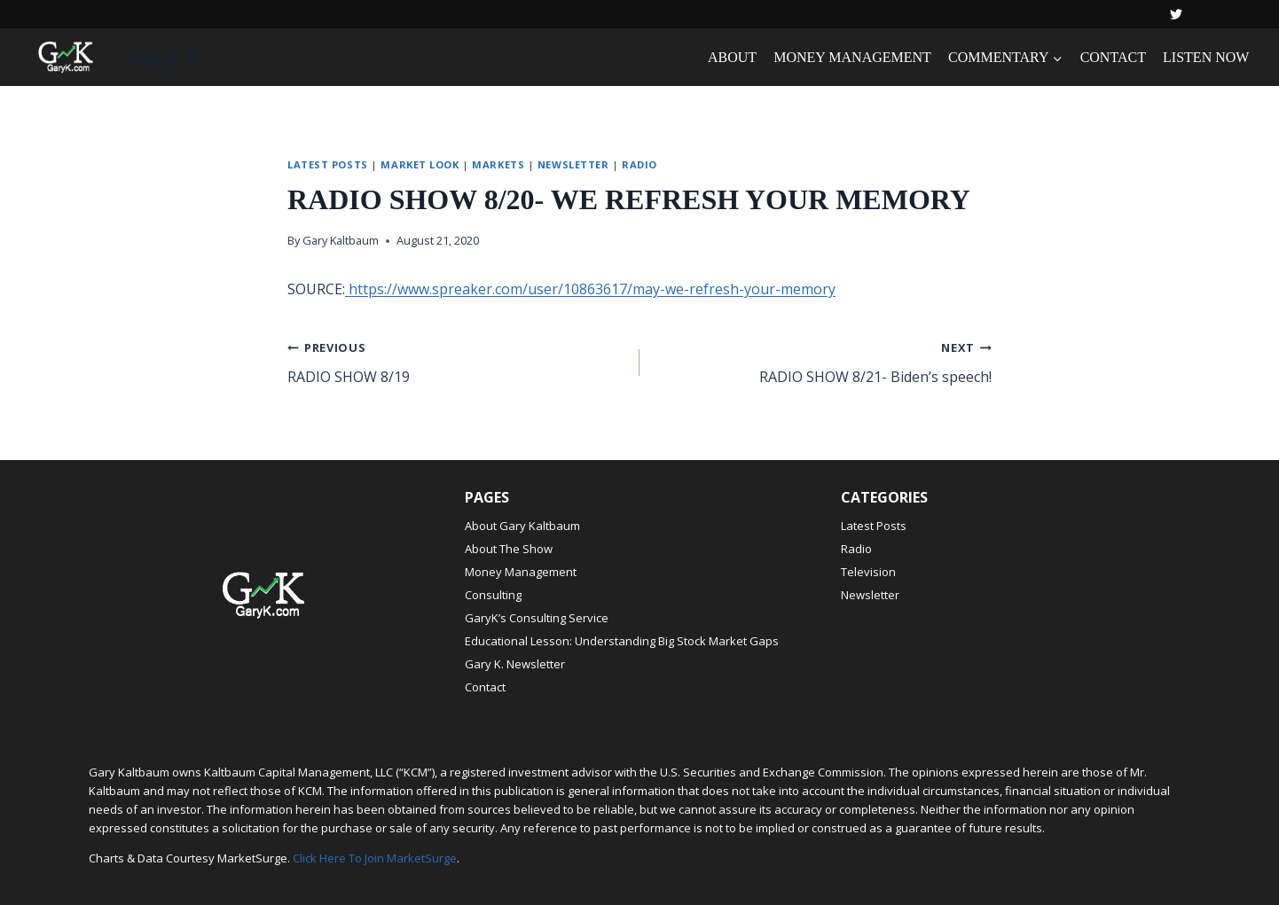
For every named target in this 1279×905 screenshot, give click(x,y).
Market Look (420, 164)
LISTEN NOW (1206, 57)
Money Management (521, 572)
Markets (498, 164)
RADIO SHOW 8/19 (456, 361)
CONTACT (1113, 57)
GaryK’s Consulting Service (536, 618)
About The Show (509, 549)
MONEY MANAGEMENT (852, 57)
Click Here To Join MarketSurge (375, 858)
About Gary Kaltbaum (522, 526)
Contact (485, 687)
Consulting (493, 595)
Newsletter (573, 164)
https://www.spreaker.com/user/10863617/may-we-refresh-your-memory (590, 289)
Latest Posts (327, 164)
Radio (639, 164)
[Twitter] (1176, 14)
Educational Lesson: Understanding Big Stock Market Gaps (622, 641)
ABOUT (732, 57)
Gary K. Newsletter (515, 664)
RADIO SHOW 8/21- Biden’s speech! (823, 361)
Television (868, 572)
